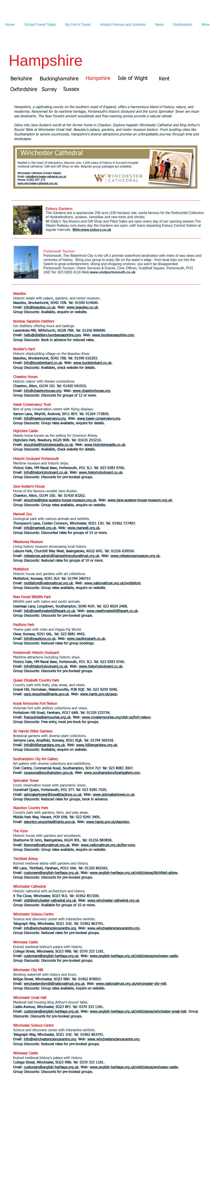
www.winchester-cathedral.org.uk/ (37, 183)
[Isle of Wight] (132, 78)
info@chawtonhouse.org (42, 391)
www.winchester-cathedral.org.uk (113, 901)
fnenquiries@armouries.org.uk (47, 717)
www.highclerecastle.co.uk (104, 445)
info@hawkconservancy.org (45, 419)
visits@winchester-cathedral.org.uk (46, 177)
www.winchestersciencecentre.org (113, 928)
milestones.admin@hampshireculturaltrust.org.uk (61, 556)
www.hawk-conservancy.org (98, 419)
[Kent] (164, 78)
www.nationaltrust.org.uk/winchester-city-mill (131, 984)
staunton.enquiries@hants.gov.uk (49, 822)
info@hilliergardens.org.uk (44, 745)
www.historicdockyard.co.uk (100, 473)
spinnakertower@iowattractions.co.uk (52, 795)
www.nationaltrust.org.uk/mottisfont (112, 583)
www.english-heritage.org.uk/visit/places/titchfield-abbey (133, 873)
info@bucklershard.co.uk (43, 363)
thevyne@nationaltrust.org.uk (46, 845)
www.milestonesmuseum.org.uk (135, 556)
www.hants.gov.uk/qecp (98, 694)
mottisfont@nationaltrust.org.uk (48, 583)
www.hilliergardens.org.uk (96, 745)
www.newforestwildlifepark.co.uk (112, 611)
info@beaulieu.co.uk (39, 307)
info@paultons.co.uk (39, 639)
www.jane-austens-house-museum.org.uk (140, 500)
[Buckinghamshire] (59, 78)
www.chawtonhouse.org (91, 391)
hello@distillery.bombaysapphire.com (52, 335)
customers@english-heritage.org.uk (51, 873)
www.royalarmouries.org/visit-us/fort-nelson (116, 717)
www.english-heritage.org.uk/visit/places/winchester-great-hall (138, 1012)
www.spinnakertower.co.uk (113, 795)
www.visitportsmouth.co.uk (112, 272)
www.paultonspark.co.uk (86, 639)
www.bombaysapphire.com (113, 335)
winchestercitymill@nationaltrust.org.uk (54, 984)
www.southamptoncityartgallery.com (112, 773)
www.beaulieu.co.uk (82, 307)
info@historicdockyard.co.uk (45, 473)
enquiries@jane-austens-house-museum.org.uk (60, 500)
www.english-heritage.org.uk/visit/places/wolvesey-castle (134, 956)
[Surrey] (49, 89)
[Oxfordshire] (23, 89)
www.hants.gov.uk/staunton (107, 822)
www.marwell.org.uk (83, 528)
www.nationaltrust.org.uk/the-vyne (108, 845)
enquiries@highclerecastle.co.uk (48, 445)
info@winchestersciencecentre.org (50, 928)
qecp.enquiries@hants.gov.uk (46, 694)
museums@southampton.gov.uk (48, 773)
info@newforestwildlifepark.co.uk (49, 611)
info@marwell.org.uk (40, 528)
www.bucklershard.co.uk (92, 363)
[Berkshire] (21, 78)
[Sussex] (71, 89)
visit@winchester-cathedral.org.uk (50, 901)
